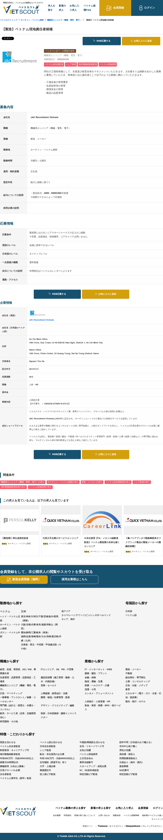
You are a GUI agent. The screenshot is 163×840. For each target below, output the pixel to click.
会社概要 (57, 816)
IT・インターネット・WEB (98, 669)
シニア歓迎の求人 (141, 482)
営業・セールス (48, 685)
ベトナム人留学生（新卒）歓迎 (15, 778)
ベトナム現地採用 (88, 754)
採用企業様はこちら (74, 579)
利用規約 (67, 816)
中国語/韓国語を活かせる (92, 742)
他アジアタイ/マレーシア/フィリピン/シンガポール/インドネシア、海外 (86, 615)
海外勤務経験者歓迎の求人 (13, 487)
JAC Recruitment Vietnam (41, 320)
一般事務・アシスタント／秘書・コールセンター (18, 700)
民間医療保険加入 (128, 758)
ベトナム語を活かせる (51, 742)
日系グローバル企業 (10, 770)
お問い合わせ (104, 816)
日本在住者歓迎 (47, 746)
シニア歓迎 (45, 750)
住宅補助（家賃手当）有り (53, 762)
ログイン (158, 808)
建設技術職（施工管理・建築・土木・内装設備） (57, 680)
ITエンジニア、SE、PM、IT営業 (57, 669)
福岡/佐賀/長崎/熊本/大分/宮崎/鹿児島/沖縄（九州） (41, 639)
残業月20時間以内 (9, 762)
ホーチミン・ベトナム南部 (32, 20)
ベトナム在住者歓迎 (10, 746)
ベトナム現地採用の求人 (40, 487)
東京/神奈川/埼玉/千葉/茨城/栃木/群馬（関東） (39, 619)
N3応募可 (124, 770)
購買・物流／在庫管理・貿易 (55, 698)
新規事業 (123, 766)
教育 (127, 689)
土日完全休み (86, 758)
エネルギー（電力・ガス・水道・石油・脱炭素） (143, 696)
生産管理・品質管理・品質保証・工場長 (18, 680)
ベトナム (5, 611)
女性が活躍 (85, 750)
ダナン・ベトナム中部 (10, 635)
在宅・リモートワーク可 (92, 746)
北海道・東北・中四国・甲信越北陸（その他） (41, 647)
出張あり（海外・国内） (131, 762)
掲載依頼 (116, 816)
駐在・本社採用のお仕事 (52, 754)
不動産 (128, 674)
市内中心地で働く (128, 746)
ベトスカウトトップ (8, 20)
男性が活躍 (125, 750)
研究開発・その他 (9, 722)
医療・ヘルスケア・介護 (97, 685)
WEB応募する (101, 40)
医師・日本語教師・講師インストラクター (58, 715)
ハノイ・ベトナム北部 (10, 619)
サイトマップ (157, 819)
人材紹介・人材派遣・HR (97, 702)
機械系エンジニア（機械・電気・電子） (64, 20)
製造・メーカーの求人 (92, 482)
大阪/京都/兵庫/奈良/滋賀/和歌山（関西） (39, 627)
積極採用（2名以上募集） (13, 766)
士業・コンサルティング (137, 681)
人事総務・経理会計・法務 (54, 694)
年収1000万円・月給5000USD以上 (57, 758)
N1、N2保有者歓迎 (89, 770)
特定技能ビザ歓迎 (128, 774)
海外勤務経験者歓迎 (10, 754)
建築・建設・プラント (96, 674)
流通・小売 (90, 689)
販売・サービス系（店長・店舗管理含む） (18, 715)
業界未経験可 (86, 762)
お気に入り (141, 40)
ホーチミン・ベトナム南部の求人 (63, 482)
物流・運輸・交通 (94, 681)
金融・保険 (90, 678)
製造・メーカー (133, 669)
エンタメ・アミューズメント (99, 694)
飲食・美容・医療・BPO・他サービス (103, 707)
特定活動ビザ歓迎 (88, 774)
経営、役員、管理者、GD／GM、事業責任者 (18, 671)
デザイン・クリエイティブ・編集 (57, 705)
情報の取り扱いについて (84, 816)
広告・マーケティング (11, 694)
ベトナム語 (131, 615)
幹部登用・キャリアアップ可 (14, 750)
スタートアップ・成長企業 (93, 766)
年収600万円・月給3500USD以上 (17, 758)
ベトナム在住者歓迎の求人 (118, 482)
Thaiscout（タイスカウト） (111, 826)
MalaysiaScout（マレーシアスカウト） (144, 826)
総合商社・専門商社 (135, 678)
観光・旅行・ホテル (135, 702)
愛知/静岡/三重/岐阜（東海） (35, 633)
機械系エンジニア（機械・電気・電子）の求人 (22, 482)
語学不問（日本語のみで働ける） (136, 742)
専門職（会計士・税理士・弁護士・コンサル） (18, 707)
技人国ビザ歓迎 (47, 774)
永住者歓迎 (5, 774)
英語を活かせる (8, 742)
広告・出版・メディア (136, 685)
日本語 (128, 611)
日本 (23, 611)
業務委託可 (45, 770)
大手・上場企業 (47, 766)
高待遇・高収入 (127, 754)
